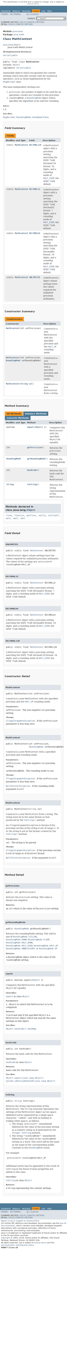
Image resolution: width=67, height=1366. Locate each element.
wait (8, 518)
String (24, 384)
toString (32, 484)
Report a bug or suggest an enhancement (20, 1221)
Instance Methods (35, 413)
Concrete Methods (18, 418)
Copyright (5, 1238)
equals (30, 427)
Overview (6, 11)
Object (16, 65)
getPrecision (34, 447)
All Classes (32, 14)
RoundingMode (13, 360)
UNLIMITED (34, 277)
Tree (49, 11)
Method (40, 22)
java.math (18, 34)
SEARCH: (31, 18)
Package (26, 11)
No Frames (15, 14)
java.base (18, 31)
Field (22, 22)
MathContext (21, 145)
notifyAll (53, 515)
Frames (4, 14)
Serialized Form (40, 117)
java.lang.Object (11, 44)
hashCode (32, 470)
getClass (31, 515)
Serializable (10, 55)
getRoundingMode (36, 458)
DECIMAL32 (34, 189)
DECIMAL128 (35, 145)
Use (43, 11)
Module (16, 11)
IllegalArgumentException (20, 721)
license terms (33, 4)
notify (42, 515)
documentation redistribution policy (17, 1245)
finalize (19, 515)
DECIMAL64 (34, 233)
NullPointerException (18, 786)
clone (9, 515)
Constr (30, 22)
